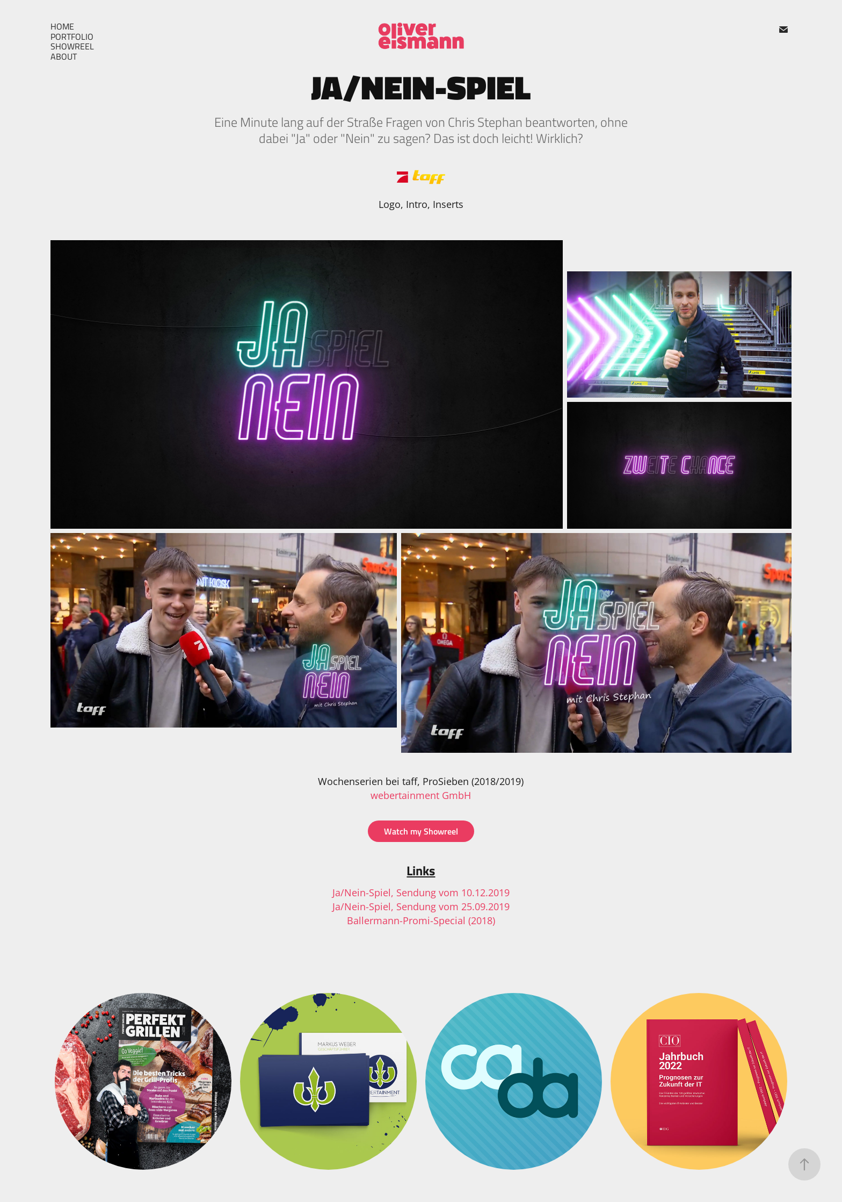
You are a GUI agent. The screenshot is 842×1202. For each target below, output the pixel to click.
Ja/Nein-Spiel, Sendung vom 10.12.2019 (421, 892)
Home (62, 26)
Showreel (72, 46)
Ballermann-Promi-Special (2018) (421, 920)
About (63, 56)
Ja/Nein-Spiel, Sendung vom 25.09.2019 (421, 906)
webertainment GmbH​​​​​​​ (421, 795)
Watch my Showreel (421, 831)
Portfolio (71, 36)
